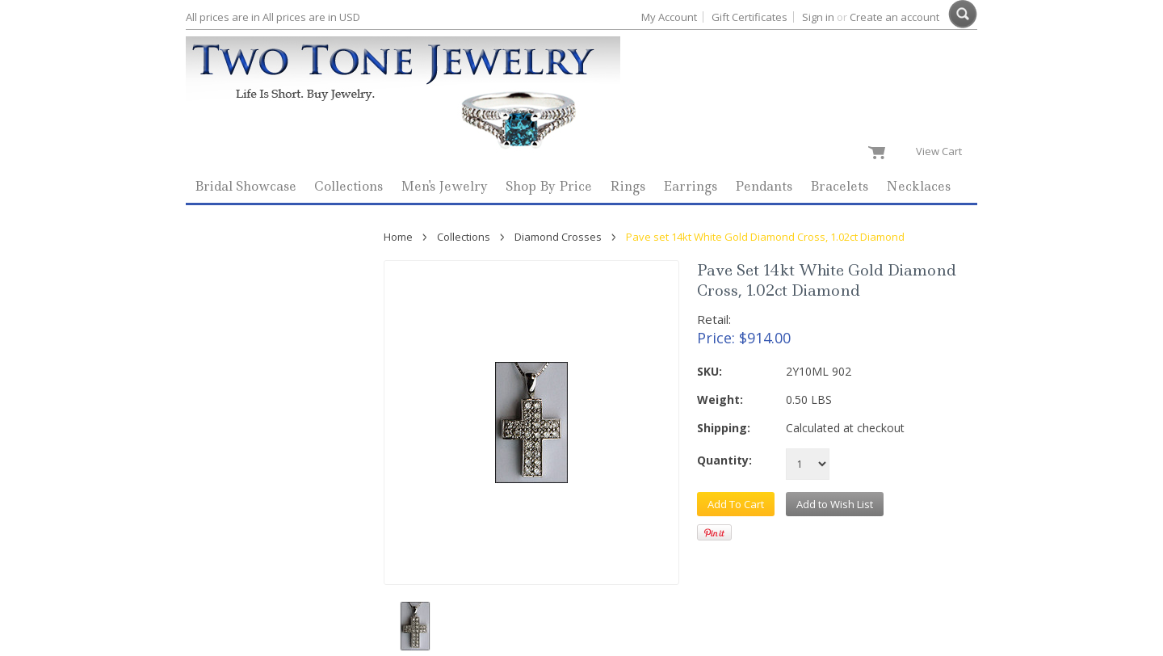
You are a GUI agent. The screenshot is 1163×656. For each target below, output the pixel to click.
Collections (348, 186)
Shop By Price (549, 186)
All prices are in (311, 17)
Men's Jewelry (444, 186)
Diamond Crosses (558, 236)
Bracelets (839, 186)
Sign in (818, 17)
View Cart (942, 151)
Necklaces (918, 186)
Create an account (894, 17)
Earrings (690, 186)
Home (398, 236)
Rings (627, 186)
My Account (669, 17)
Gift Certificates (749, 17)
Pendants (763, 186)
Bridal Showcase (245, 186)
